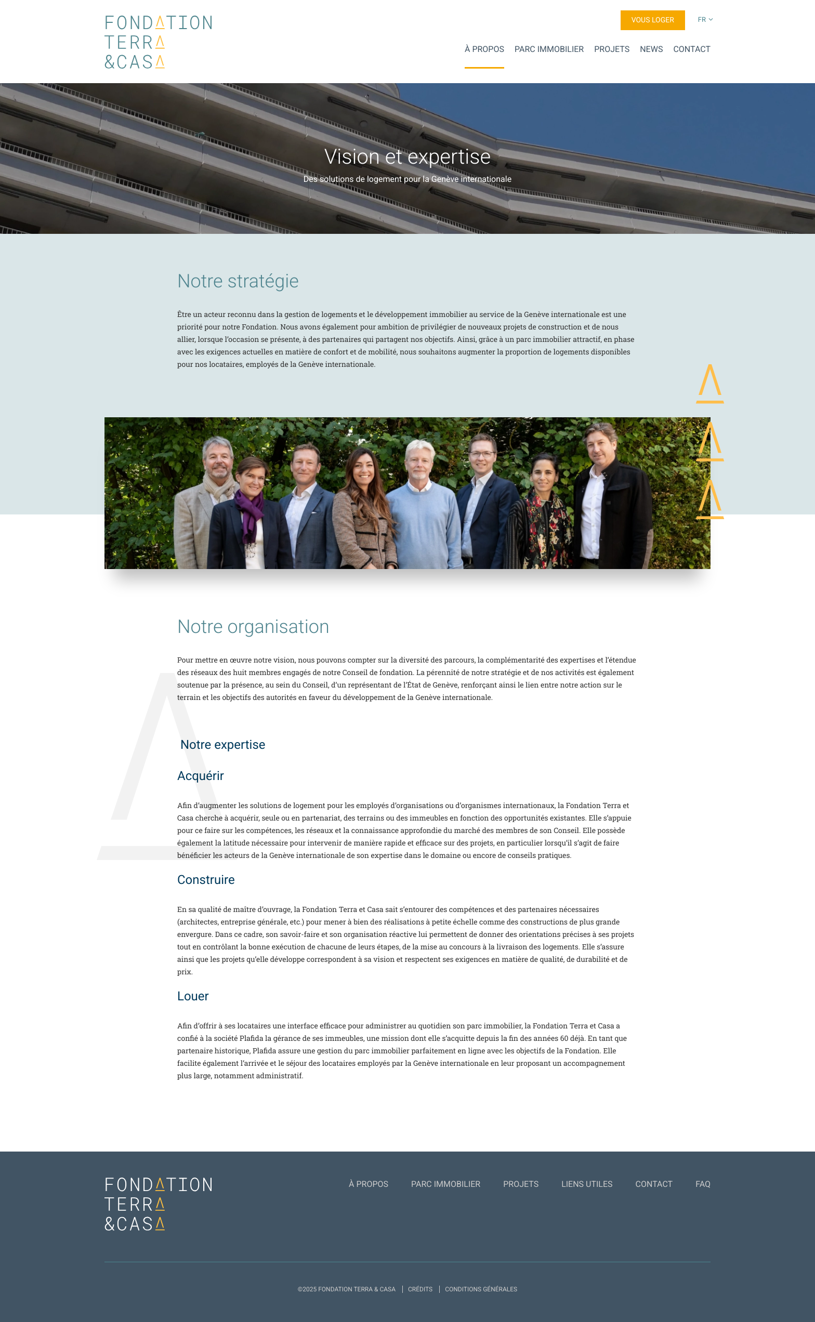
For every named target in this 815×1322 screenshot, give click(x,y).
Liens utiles (586, 1184)
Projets (611, 49)
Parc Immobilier (549, 49)
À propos (484, 49)
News (651, 49)
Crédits (420, 1289)
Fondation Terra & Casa (158, 42)
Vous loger (653, 20)
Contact (692, 49)
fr (702, 20)
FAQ (703, 1184)
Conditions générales (481, 1289)
